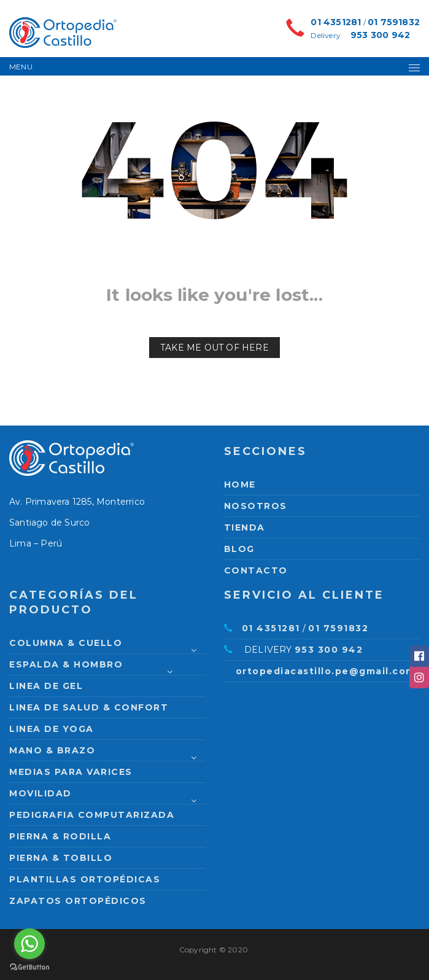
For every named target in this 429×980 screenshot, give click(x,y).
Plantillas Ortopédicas (84, 879)
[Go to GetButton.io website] (29, 967)
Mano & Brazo (52, 750)
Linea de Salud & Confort (88, 707)
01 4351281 (336, 22)
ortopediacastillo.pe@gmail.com (325, 671)
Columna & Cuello (65, 642)
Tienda (244, 527)
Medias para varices (71, 771)
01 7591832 (394, 22)
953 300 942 (380, 35)
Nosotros (255, 505)
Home (240, 484)
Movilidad (40, 793)
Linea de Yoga (51, 728)
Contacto (256, 570)
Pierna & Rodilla (60, 836)
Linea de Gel (46, 685)
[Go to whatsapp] (29, 943)
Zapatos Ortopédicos (78, 900)
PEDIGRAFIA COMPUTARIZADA (91, 814)
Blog (239, 548)
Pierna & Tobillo (60, 857)
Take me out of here (214, 347)
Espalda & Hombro (66, 664)
